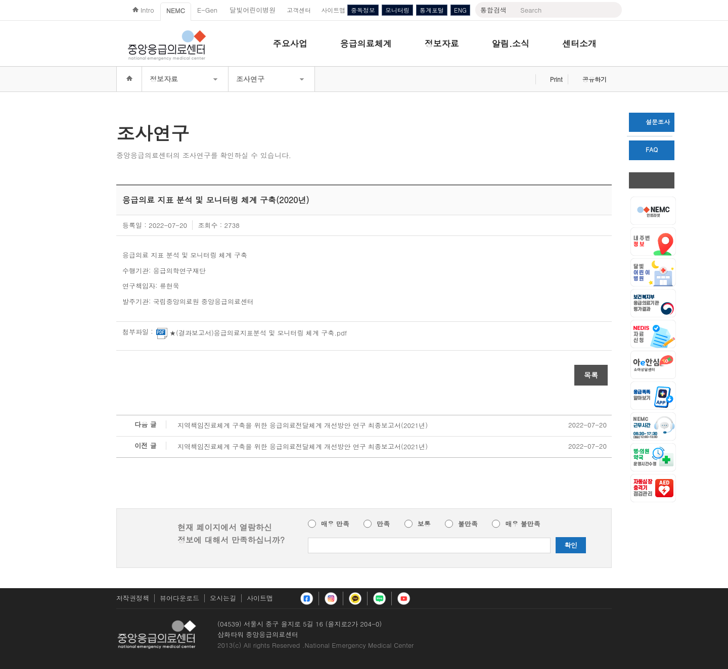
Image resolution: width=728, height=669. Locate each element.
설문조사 (652, 121)
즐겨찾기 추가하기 (525, 79)
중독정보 (363, 10)
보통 (424, 524)
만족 (383, 524)
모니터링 (397, 10)
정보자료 (442, 43)
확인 (570, 545)
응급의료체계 (366, 43)
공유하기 (594, 79)
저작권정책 (132, 598)
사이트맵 (260, 598)
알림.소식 (510, 43)
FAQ (646, 149)
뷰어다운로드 (179, 598)
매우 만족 (335, 524)
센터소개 (579, 43)
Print (556, 79)
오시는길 (223, 598)
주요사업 (290, 43)
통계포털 (432, 10)
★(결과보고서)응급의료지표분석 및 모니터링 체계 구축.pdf (251, 333)
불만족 (468, 524)
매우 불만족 (522, 524)
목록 (591, 375)
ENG (460, 10)
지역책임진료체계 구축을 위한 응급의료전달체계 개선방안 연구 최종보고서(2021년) (302, 425)
